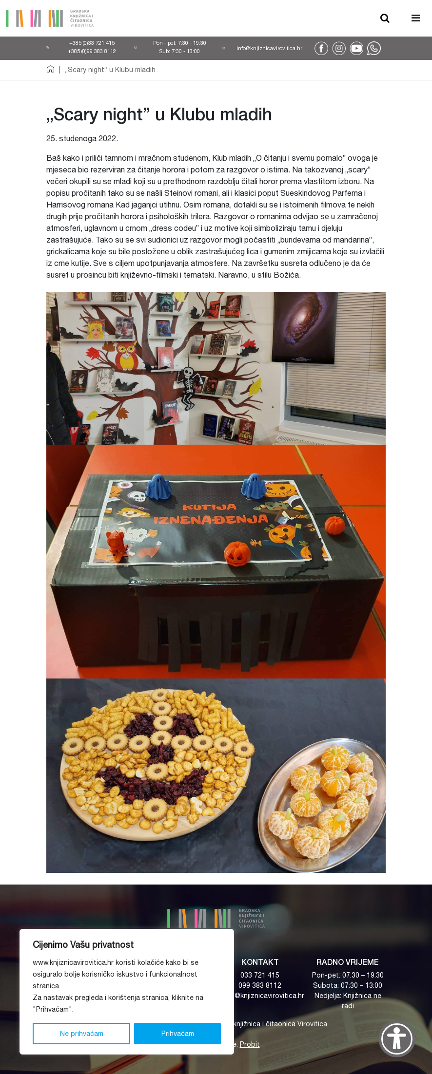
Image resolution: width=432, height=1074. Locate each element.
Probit (250, 1044)
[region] (127, 992)
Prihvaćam (177, 1033)
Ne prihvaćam (81, 1033)
